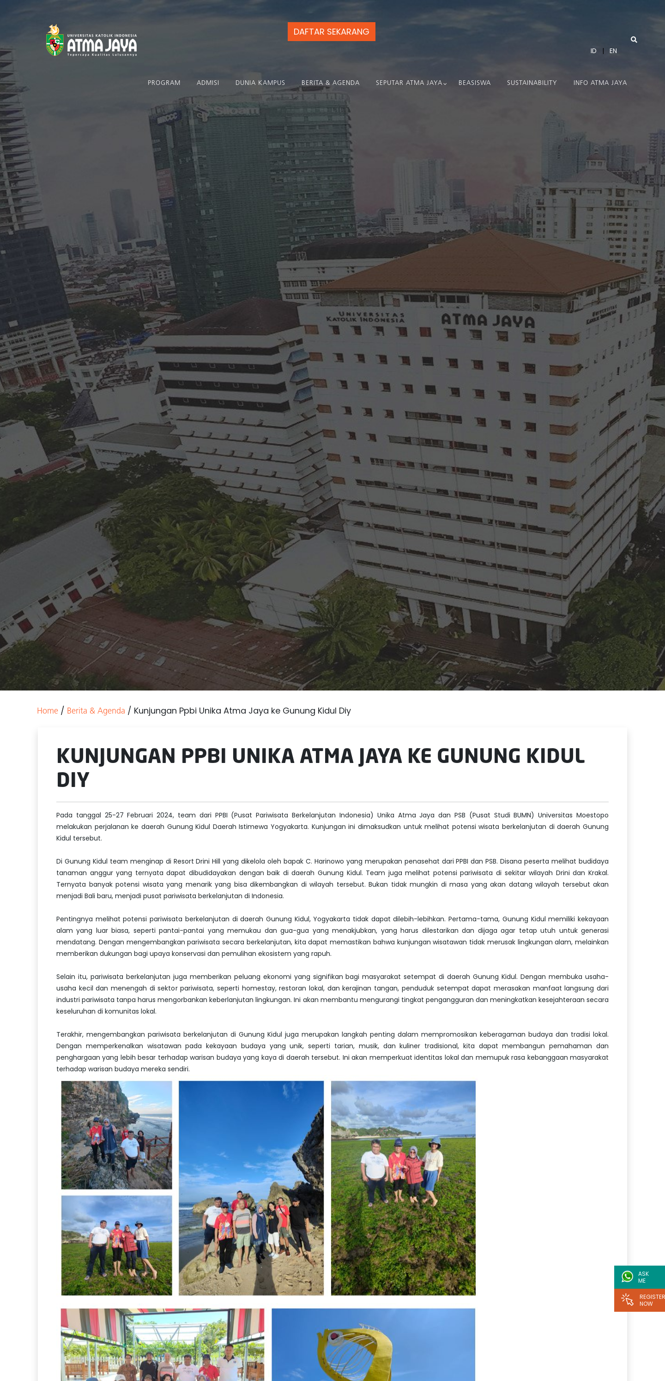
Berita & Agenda (331, 83)
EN (613, 50)
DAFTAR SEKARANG (331, 31)
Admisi (208, 83)
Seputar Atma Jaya (409, 83)
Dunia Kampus (260, 83)
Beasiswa (475, 83)
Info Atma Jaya (600, 83)
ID (594, 50)
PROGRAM (164, 83)
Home (47, 711)
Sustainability (532, 83)
